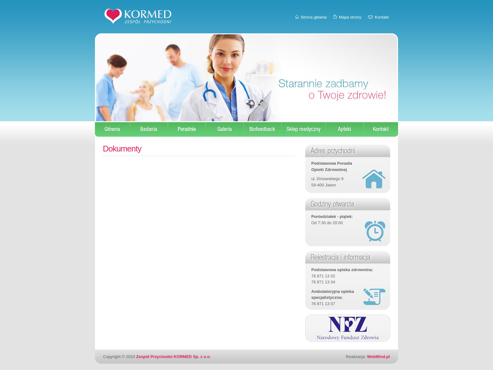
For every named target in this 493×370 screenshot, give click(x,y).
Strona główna (314, 17)
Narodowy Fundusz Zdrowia (347, 328)
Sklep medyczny (304, 129)
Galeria (225, 129)
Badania (149, 129)
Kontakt (382, 17)
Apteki (345, 129)
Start (112, 129)
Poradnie (187, 129)
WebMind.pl (378, 356)
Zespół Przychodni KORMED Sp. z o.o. (173, 356)
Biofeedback (263, 129)
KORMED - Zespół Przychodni (137, 16)
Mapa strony (350, 17)
